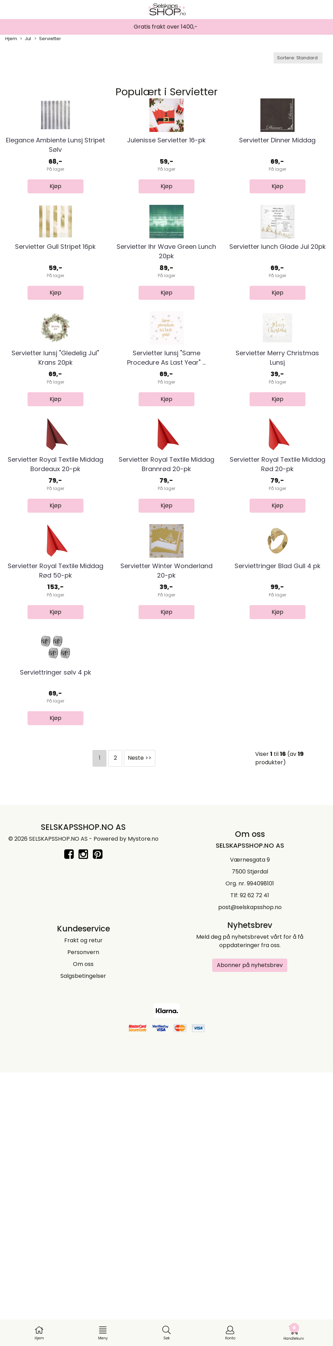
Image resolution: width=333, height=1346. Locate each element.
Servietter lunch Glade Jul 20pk (277, 338)
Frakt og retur (83, 1216)
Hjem (11, 39)
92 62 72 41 (254, 1171)
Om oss (83, 1240)
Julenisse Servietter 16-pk (166, 186)
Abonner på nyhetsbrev (250, 1241)
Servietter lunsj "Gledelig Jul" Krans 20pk (55, 495)
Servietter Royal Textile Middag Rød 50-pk (55, 800)
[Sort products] (298, 57)
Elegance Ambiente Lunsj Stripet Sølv (55, 191)
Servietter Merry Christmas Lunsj (277, 495)
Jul (25, 39)
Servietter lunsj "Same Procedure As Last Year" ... (166, 495)
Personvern (83, 1228)
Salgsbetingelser (83, 1252)
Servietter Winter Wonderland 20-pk (166, 800)
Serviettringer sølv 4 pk (55, 948)
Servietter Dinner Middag (277, 186)
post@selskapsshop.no (250, 1183)
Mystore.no (143, 1114)
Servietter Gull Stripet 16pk (55, 338)
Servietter (48, 39)
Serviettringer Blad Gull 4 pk (277, 795)
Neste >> (139, 1033)
